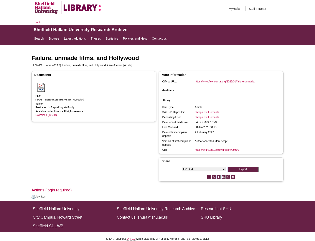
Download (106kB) (46, 115)
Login (38, 22)
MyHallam (235, 8)
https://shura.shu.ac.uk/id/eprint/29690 (217, 149)
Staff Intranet (257, 8)
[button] (33, 197)
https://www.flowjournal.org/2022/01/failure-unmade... (225, 81)
